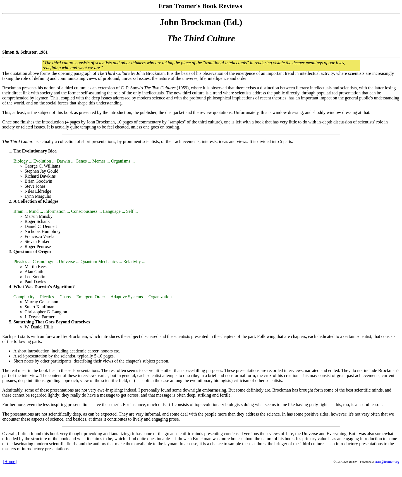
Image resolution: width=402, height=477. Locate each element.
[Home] (10, 461)
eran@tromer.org (386, 461)
